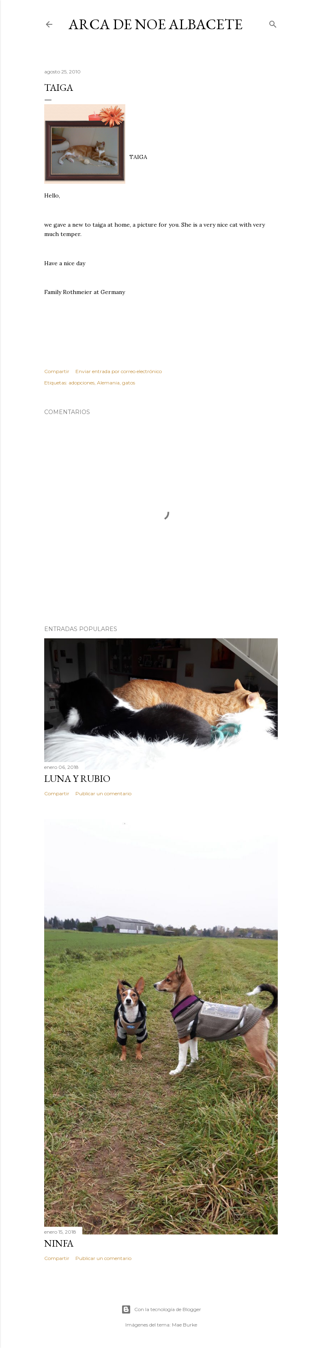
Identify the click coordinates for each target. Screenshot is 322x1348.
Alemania (108, 383)
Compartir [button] (56, 371)
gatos (128, 383)
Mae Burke (184, 1325)
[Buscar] (273, 22)
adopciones (81, 383)
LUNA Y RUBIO (77, 778)
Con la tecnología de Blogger (161, 1309)
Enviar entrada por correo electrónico (118, 371)
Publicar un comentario (103, 793)
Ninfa (58, 1243)
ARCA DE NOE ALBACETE (156, 24)
